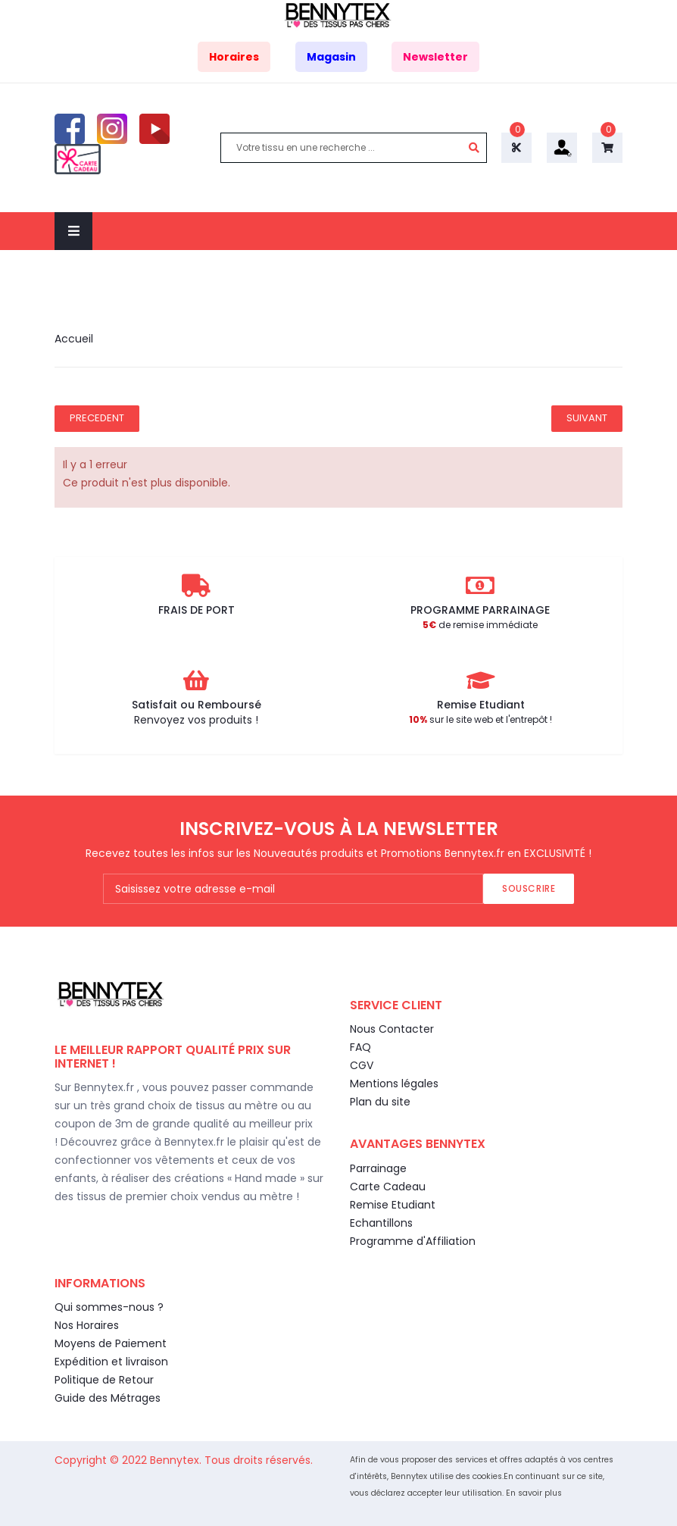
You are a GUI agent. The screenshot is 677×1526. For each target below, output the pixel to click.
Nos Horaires (87, 1325)
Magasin (331, 56)
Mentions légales (394, 1083)
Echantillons (381, 1222)
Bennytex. (177, 1460)
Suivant (586, 418)
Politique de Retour (104, 1379)
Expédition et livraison (111, 1361)
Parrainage (378, 1168)
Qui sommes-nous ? (109, 1307)
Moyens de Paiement (111, 1343)
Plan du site (380, 1101)
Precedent (97, 418)
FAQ (360, 1047)
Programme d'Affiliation (413, 1241)
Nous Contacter (392, 1029)
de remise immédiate (480, 624)
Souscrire (528, 888)
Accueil (74, 338)
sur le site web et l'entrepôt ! (480, 719)
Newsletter (435, 56)
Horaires (234, 56)
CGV (361, 1065)
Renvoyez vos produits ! (196, 719)
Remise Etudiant (392, 1204)
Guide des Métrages (108, 1398)
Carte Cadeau (388, 1186)
